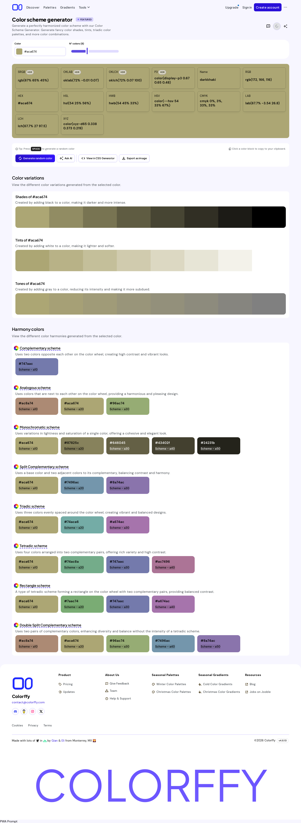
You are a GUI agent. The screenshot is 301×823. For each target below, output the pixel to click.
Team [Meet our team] (111, 691)
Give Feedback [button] (117, 683)
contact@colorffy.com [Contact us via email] (28, 702)
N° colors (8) (76, 43)
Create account (268, 7)
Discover (33, 7)
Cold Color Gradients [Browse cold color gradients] (216, 684)
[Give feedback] (268, 26)
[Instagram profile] (32, 711)
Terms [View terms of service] (47, 725)
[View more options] (285, 7)
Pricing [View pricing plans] (66, 684)
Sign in (247, 7)
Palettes (49, 7)
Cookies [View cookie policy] (17, 725)
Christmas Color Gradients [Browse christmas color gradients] (219, 692)
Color (18, 43)
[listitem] (36, 78)
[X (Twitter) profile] (41, 711)
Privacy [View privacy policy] (33, 725)
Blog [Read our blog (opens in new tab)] (250, 684)
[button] (19, 51)
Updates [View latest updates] (67, 692)
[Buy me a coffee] (24, 711)
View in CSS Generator (97, 158)
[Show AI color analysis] (285, 26)
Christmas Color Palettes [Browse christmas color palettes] (171, 692)
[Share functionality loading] (277, 26)
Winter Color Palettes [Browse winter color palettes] (169, 684)
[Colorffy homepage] (17, 7)
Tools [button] (83, 7)
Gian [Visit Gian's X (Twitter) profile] (55, 740)
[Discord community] (15, 711)
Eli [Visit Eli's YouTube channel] (63, 740)
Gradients (67, 7)
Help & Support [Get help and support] (118, 698)
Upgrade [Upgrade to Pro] (232, 6)
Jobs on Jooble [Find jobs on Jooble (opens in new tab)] (258, 692)
